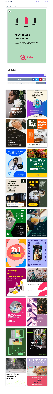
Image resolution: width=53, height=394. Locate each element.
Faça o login (32, 1)
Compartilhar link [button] (41, 83)
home (7, 6)
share (19, 79)
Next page (26, 391)
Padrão (14, 72)
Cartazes (15, 6)
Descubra (10, 6)
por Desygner (10, 72)
